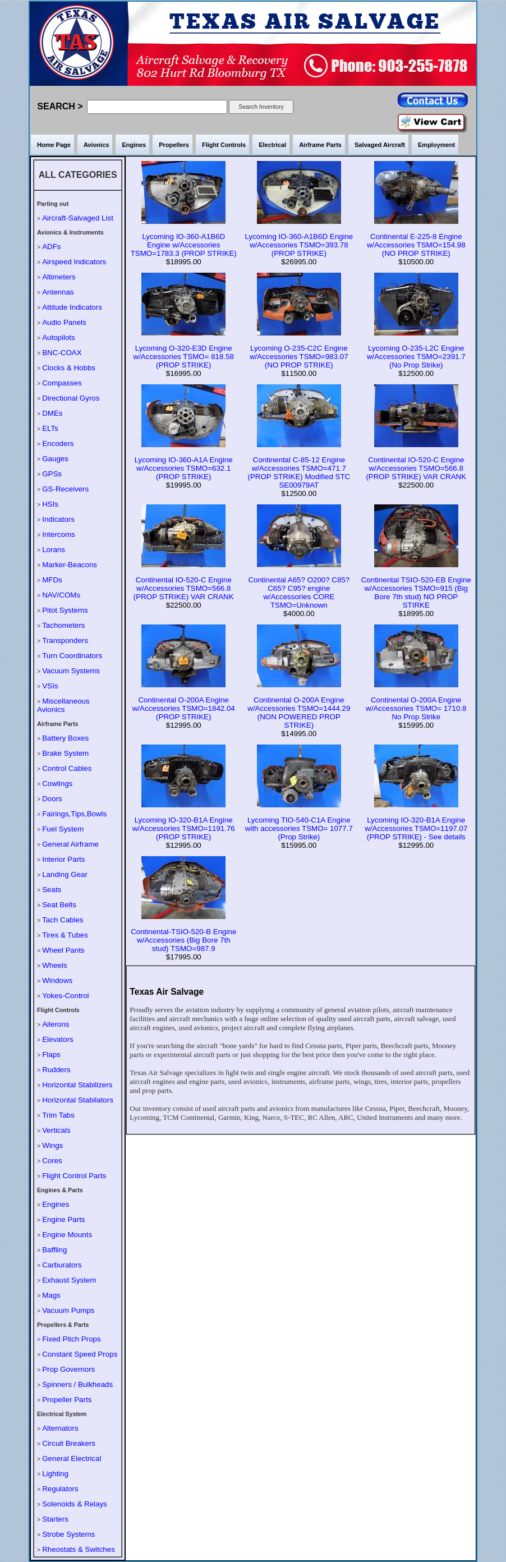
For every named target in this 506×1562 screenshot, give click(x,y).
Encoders (57, 443)
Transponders (65, 640)
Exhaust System (69, 1280)
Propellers (174, 144)
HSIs (50, 504)
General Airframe (70, 844)
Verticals (56, 1130)
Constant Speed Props (79, 1354)
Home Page (54, 144)
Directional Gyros (70, 398)
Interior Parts (63, 859)
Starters (55, 1519)
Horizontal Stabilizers (77, 1085)
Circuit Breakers (68, 1443)
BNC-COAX (61, 352)
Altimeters (58, 277)
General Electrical (71, 1458)
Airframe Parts (320, 144)
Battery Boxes (65, 738)
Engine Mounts (67, 1234)
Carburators (61, 1265)
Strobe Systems (68, 1534)
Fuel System (63, 829)
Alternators (60, 1428)
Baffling (54, 1250)
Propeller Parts (66, 1399)
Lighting (55, 1473)
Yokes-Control (65, 995)
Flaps (51, 1054)
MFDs (52, 580)
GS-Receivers (65, 489)
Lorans (53, 549)
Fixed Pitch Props (71, 1339)
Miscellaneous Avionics (63, 705)
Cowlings (57, 783)
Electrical (272, 144)
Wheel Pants (63, 950)
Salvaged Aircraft (380, 144)
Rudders (56, 1069)
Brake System (65, 753)
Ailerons (55, 1024)
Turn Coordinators (72, 655)
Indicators (58, 519)
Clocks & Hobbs (68, 368)
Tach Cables (62, 920)
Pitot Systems (65, 610)
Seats (51, 889)
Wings (52, 1145)
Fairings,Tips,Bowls (74, 814)
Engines (134, 144)
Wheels (54, 965)
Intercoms (58, 534)
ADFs (51, 246)
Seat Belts (59, 905)
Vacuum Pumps (68, 1310)
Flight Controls (224, 144)
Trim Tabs (58, 1115)
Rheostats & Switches (78, 1549)
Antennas (57, 292)
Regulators (60, 1489)
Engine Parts (63, 1219)
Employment (436, 144)
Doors (52, 798)
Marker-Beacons (69, 565)
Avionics (96, 144)
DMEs (52, 413)
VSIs (50, 686)
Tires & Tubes (65, 935)
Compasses (61, 383)
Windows (57, 980)
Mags (51, 1295)
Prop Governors (68, 1369)
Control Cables (66, 768)
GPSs (52, 474)
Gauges (55, 458)
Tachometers (63, 625)
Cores (52, 1160)
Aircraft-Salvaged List (77, 218)
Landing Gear (65, 874)
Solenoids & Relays (74, 1504)
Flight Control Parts (74, 1176)
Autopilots (58, 337)
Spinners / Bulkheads (77, 1384)
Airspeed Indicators (74, 262)
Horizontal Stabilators (77, 1100)
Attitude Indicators (72, 307)
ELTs (50, 428)
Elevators (57, 1039)
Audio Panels (64, 322)
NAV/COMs (61, 595)
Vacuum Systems (71, 671)
